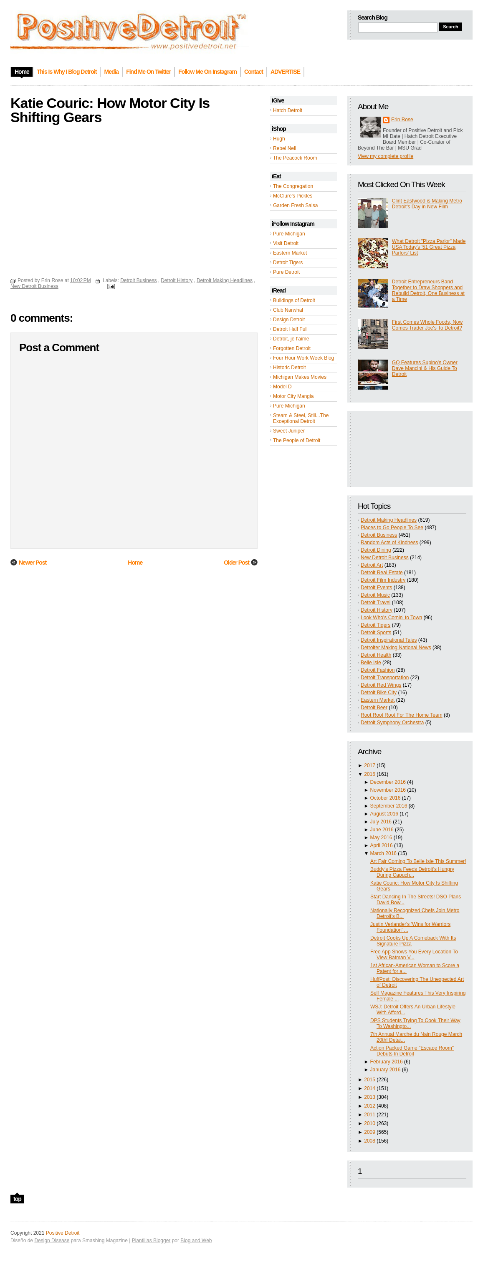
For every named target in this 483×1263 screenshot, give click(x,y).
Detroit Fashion (377, 670)
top (17, 1198)
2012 (369, 1106)
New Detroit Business (385, 557)
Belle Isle (371, 662)
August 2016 (384, 814)
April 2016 (381, 845)
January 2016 (385, 1070)
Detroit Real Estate (382, 572)
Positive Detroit (63, 1233)
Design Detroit (289, 320)
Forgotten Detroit (292, 348)
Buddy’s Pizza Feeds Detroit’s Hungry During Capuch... (412, 872)
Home (135, 562)
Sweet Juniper (289, 431)
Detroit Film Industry (383, 580)
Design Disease (51, 1240)
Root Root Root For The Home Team (402, 715)
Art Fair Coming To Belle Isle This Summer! (418, 861)
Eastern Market (290, 253)
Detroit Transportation (385, 677)
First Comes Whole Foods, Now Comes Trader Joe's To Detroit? (427, 325)
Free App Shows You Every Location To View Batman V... (414, 954)
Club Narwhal (288, 310)
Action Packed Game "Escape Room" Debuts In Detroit (412, 1051)
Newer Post (32, 562)
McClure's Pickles (292, 196)
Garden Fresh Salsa (295, 205)
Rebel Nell (284, 148)
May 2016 (381, 837)
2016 (369, 774)
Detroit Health (376, 655)
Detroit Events (376, 587)
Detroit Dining (376, 550)
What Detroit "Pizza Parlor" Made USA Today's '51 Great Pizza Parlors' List (429, 247)
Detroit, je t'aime (291, 339)
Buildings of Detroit (294, 300)
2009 (369, 1132)
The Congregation (293, 186)
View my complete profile (385, 156)
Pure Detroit (286, 272)
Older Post (236, 562)
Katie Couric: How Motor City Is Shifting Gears (110, 110)
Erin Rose (402, 120)
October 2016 (385, 798)
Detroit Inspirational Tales (389, 640)
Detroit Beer (374, 707)
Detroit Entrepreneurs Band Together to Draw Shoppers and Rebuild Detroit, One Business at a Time (428, 290)
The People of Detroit (296, 440)
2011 (369, 1115)
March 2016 (383, 853)
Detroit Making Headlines (389, 520)
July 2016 (381, 822)
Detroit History (376, 610)
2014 (369, 1088)
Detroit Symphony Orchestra (392, 722)
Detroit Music (375, 595)
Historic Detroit (289, 367)
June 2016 (382, 830)
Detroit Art (372, 565)
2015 (369, 1080)
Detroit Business (379, 535)
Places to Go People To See (392, 527)
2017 (369, 765)
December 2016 (388, 782)
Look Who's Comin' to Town (391, 617)
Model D (282, 387)
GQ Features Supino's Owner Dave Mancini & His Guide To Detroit (425, 368)
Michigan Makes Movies (299, 377)
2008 (369, 1141)
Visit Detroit (285, 243)
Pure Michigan (289, 234)
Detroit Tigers (288, 262)
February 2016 (386, 1062)
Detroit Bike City (379, 692)
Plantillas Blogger (151, 1240)
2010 (369, 1123)
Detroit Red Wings (381, 685)
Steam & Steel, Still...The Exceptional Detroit (301, 418)
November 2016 (388, 790)
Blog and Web (196, 1240)
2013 (369, 1097)
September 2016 (388, 806)
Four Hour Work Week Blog (303, 358)
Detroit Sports (376, 632)
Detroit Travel (375, 602)
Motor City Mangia (293, 396)
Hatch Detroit (287, 110)
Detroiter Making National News (396, 647)
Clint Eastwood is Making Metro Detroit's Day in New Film (427, 204)
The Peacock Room (295, 158)
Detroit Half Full (290, 329)
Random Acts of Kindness (389, 542)
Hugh (279, 139)
